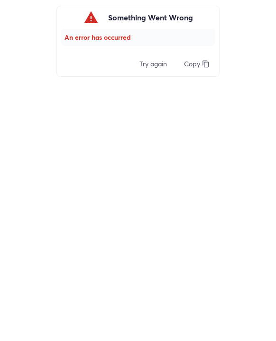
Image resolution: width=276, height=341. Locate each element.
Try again (153, 63)
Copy (197, 63)
